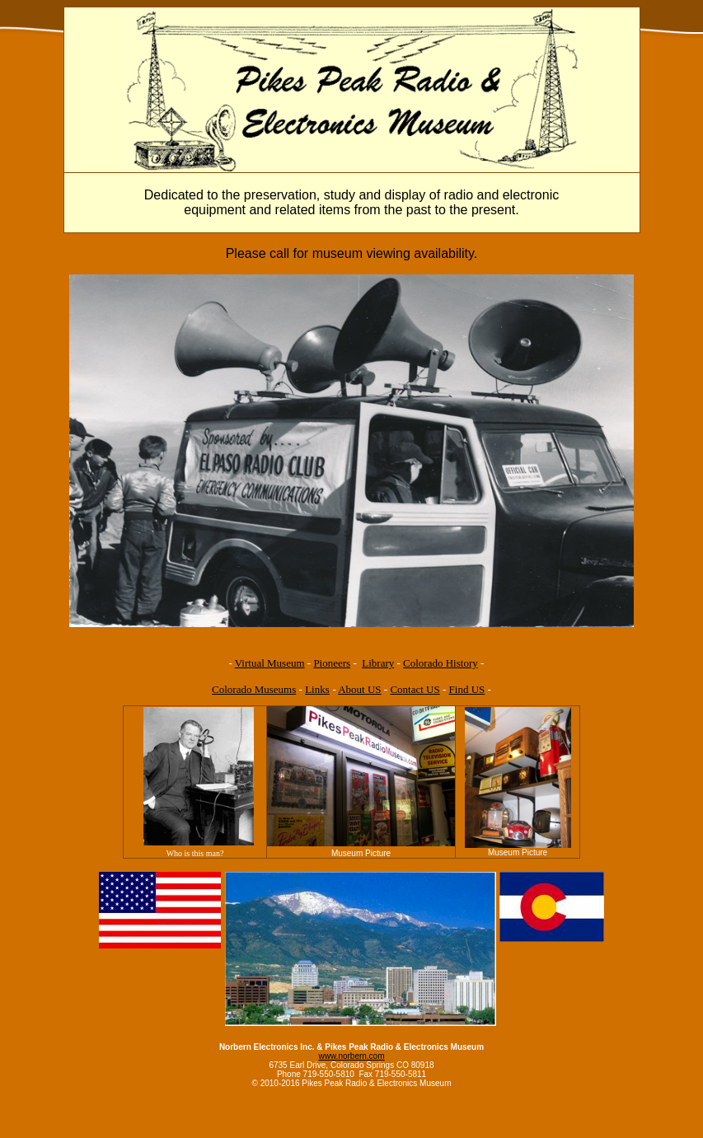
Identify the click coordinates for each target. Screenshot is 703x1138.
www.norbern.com (351, 1056)
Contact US (414, 689)
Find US (467, 689)
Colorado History (440, 663)
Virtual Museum (270, 663)
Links (317, 689)
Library (378, 663)
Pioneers (331, 663)
